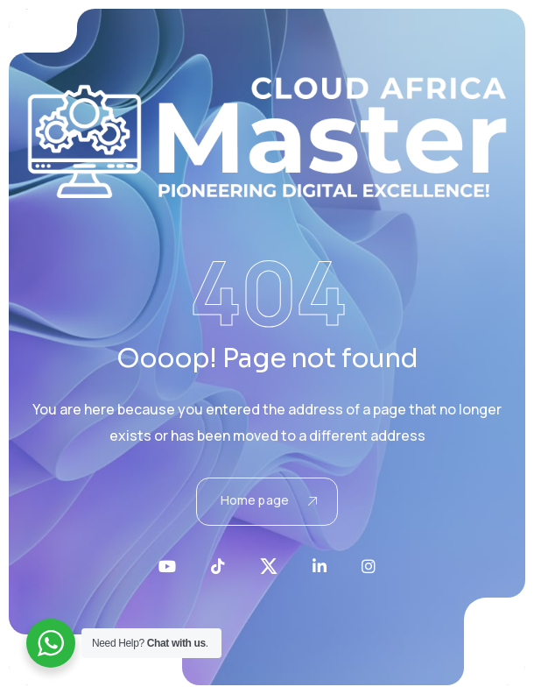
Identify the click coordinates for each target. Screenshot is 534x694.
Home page (269, 500)
